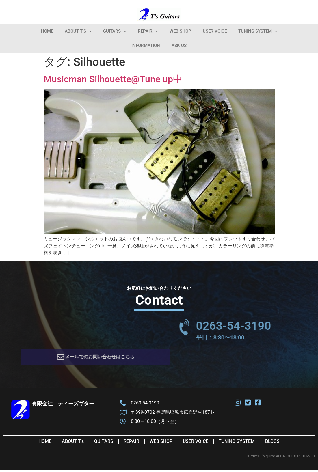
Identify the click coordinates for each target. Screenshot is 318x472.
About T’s (78, 31)
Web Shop (180, 31)
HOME (47, 31)
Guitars (114, 31)
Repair (148, 31)
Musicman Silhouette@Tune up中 (113, 79)
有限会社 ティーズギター (63, 405)
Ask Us (179, 45)
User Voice (215, 31)
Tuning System (257, 31)
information (145, 45)
